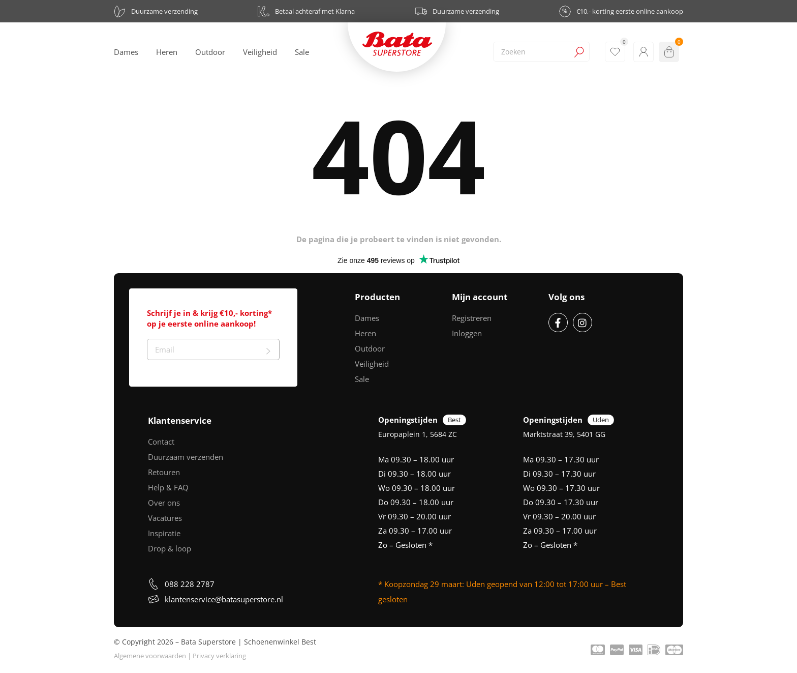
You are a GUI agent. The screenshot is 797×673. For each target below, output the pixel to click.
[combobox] (541, 52)
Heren (365, 333)
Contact (161, 441)
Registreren (472, 318)
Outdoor (370, 348)
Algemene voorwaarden (150, 655)
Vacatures (165, 518)
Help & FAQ (168, 487)
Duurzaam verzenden (185, 457)
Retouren (164, 472)
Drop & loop (169, 548)
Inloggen (467, 333)
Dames (367, 318)
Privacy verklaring (219, 655)
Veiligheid (372, 364)
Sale (362, 379)
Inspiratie (164, 533)
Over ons (164, 503)
